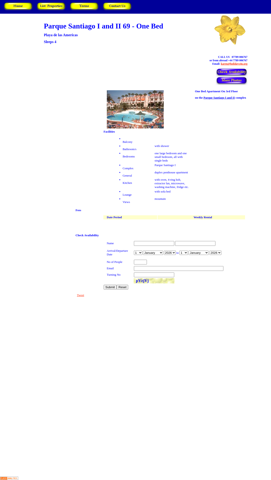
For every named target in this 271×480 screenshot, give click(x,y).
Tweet (80, 295)
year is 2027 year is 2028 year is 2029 (170, 253)
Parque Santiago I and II (219, 97)
